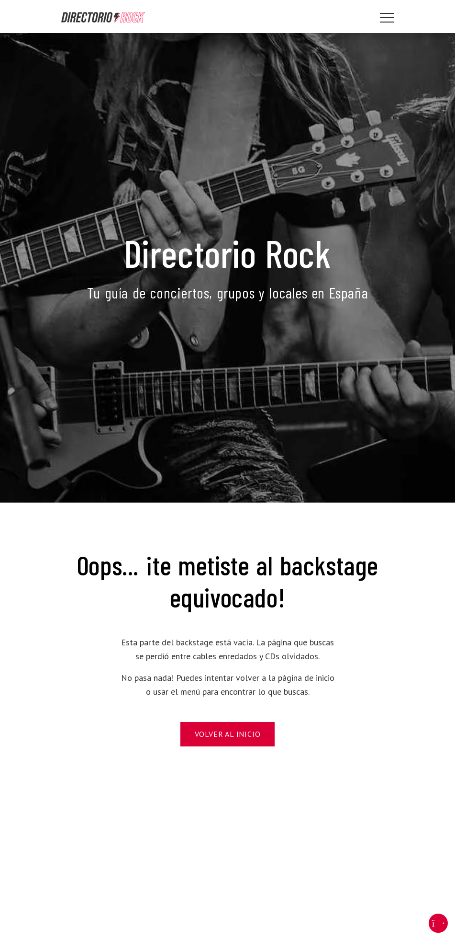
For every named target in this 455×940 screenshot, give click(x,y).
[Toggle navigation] (387, 18)
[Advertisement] (227, 859)
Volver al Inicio (228, 734)
